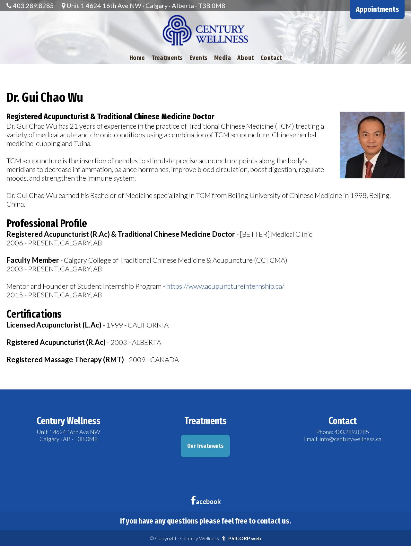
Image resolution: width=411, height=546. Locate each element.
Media (222, 58)
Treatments (167, 58)
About (245, 58)
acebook (205, 501)
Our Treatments (205, 445)
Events (198, 58)
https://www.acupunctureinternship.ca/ (225, 286)
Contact (271, 58)
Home (137, 58)
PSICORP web (244, 538)
